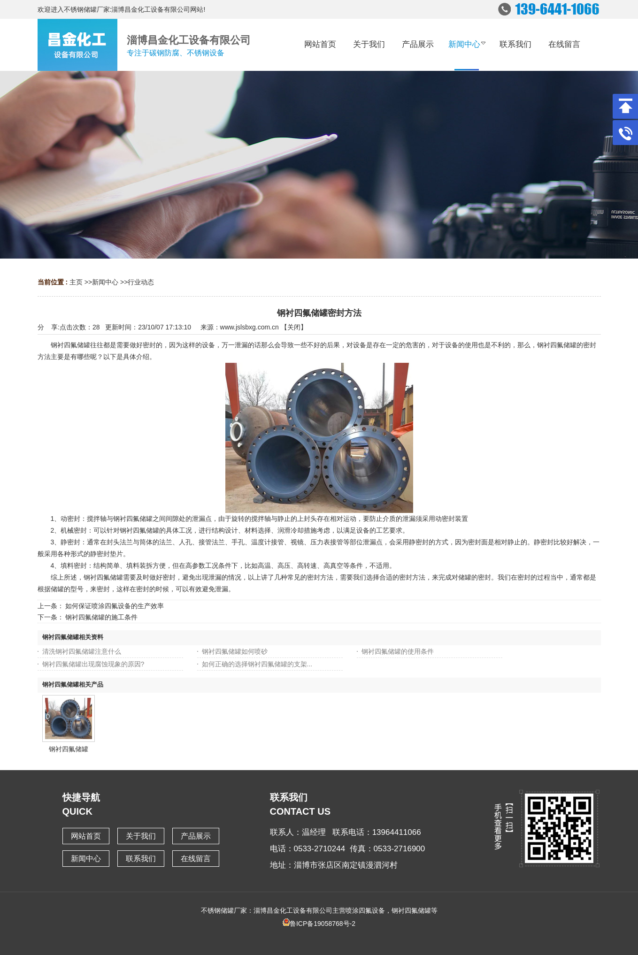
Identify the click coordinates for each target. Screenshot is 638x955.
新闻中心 (105, 282)
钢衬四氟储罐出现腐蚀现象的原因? (93, 664)
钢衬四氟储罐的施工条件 (101, 617)
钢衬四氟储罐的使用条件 (397, 651)
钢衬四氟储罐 (68, 749)
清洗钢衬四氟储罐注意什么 (81, 651)
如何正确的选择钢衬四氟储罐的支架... (257, 664)
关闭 (293, 327)
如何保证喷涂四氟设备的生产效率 (114, 606)
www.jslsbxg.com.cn (249, 327)
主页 (76, 282)
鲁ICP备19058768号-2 (319, 923)
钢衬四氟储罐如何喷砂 (235, 651)
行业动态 (141, 282)
